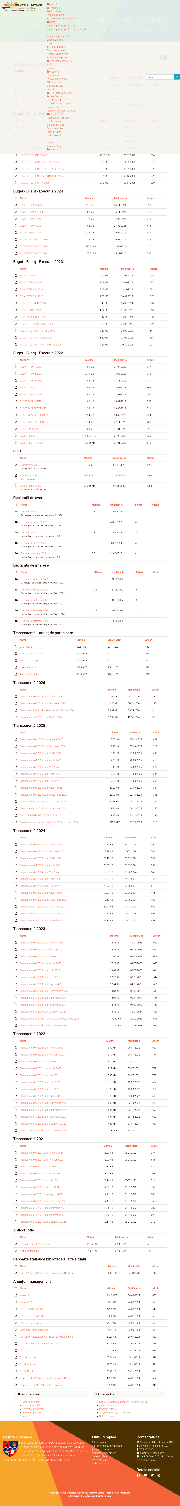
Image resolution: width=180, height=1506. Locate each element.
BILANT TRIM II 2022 (31, 373)
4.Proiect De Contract (31, 653)
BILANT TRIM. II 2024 (31, 205)
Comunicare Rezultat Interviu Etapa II (39, 1343)
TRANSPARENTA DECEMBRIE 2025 (38, 815)
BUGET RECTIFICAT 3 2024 (34, 253)
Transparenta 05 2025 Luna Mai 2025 (39, 767)
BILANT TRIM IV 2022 (31, 387)
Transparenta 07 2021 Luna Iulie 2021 (39, 1187)
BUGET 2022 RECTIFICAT (33, 408)
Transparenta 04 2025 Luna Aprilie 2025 (40, 760)
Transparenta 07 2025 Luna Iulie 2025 (39, 781)
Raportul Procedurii (30, 674)
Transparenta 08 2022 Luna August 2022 (41, 1096)
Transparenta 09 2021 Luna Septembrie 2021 (43, 1201)
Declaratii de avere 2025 (33, 553)
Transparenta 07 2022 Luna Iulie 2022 (39, 1089)
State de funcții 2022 (30, 485)
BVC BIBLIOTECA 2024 (32, 1323)
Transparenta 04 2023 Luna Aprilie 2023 (40, 963)
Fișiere (138, 504)
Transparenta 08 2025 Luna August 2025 (41, 787)
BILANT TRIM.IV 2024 (31, 225)
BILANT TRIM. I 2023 (31, 275)
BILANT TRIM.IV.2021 (31, 394)
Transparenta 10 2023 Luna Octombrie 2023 (43, 998)
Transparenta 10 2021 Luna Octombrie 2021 (43, 1208)
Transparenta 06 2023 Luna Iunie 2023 (40, 970)
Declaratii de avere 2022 (33, 522)
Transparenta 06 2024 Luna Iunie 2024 (40, 879)
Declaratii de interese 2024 (34, 610)
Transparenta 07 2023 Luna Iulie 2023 (39, 977)
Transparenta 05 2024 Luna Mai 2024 (39, 872)
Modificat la (120, 198)
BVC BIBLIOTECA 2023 (32, 1316)
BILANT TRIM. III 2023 (31, 289)
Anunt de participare (30, 660)
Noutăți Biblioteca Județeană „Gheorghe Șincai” (123, 1402)
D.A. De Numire (28, 1357)
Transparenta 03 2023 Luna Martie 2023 (41, 956)
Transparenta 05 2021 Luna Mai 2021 (39, 1180)
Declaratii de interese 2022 (34, 589)
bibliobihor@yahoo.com (152, 1453)
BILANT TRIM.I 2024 (30, 219)
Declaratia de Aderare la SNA (35, 1244)
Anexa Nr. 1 (26, 1295)
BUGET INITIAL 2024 (31, 232)
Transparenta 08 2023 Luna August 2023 (41, 984)
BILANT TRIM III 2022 (31, 380)
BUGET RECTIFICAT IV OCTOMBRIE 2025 (42, 176)
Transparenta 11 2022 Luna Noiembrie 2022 (43, 1116)
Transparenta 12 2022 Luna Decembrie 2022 (43, 1123)
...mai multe (27, 1416)
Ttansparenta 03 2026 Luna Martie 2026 (41, 717)
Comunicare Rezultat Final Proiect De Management (46, 1336)
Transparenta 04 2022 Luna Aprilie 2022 (40, 1068)
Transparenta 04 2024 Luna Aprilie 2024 (40, 865)
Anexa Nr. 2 (26, 1302)
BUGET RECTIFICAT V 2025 (35, 182)
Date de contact (31, 1402)
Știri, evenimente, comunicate (114, 1412)
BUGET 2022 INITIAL (31, 401)
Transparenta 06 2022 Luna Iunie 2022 (40, 1082)
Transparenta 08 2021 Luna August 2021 (41, 1194)
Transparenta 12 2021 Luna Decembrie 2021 (43, 1221)
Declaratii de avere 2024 (33, 543)
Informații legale (100, 1460)
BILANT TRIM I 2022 (30, 366)
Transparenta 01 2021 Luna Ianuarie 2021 (41, 1152)
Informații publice (32, 1412)
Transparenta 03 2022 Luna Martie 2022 (41, 1061)
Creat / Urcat (114, 640)
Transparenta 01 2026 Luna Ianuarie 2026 (41, 696)
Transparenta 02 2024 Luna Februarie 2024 (42, 851)
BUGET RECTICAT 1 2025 (34, 155)
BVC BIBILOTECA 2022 (32, 1309)
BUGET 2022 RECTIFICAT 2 (34, 422)
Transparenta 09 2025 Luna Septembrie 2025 (43, 794)
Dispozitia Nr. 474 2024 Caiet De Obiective (41, 1385)
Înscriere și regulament (104, 1453)
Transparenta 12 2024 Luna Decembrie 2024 (43, 920)
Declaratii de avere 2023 (33, 532)
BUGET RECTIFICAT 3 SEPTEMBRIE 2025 (42, 169)
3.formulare (26, 646)
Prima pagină (99, 1442)
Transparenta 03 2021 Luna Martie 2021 (41, 1166)
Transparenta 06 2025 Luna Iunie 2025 (40, 774)
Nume (23, 198)
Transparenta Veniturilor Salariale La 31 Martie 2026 (47, 710)
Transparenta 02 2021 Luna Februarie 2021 (42, 1159)
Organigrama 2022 (29, 465)
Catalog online (99, 1456)
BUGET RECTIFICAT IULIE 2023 (36, 337)
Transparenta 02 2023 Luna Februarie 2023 (42, 949)
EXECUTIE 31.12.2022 (31, 443)
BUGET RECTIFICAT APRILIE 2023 (37, 330)
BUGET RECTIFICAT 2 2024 (34, 246)
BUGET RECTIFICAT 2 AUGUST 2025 (40, 162)
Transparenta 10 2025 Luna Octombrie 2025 (43, 801)
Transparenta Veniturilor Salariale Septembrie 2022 (46, 1130)
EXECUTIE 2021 (28, 436)
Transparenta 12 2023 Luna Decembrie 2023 (43, 1011)
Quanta (99, 1496)
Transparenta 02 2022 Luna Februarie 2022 (42, 1054)
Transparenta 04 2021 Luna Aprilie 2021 (40, 1173)
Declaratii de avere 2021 (33, 511)
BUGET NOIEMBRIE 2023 (33, 317)
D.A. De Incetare (28, 1350)
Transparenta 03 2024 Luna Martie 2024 (41, 858)
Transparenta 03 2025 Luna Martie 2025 (41, 753)
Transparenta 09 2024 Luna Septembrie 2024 (43, 899)
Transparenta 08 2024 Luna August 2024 (41, 892)
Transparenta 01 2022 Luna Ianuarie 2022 (41, 1047)
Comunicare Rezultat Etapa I (35, 1330)
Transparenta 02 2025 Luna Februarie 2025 (42, 746)
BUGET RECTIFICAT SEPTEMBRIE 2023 (40, 344)
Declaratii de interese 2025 (34, 621)
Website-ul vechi (100, 1463)
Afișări (150, 198)
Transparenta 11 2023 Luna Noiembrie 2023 (43, 1005)
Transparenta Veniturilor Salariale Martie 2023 (43, 1025)
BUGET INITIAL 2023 (31, 310)
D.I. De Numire (27, 1371)
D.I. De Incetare (28, 1364)
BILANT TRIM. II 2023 (31, 282)
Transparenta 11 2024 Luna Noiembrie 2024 (43, 913)
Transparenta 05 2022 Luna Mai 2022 (39, 1075)
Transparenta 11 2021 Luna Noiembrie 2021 (43, 1215)
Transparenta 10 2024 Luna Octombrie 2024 (43, 906)
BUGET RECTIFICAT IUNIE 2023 (36, 324)
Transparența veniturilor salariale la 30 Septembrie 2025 (49, 822)
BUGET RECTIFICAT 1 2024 (34, 239)
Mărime (89, 198)
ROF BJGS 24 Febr (29, 475)
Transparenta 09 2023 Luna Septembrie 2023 (43, 991)
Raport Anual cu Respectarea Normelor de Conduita (47, 1273)
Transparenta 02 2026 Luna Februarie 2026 (42, 703)
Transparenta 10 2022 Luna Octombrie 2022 (43, 1110)
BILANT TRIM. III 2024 (31, 212)
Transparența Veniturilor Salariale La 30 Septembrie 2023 (49, 1018)
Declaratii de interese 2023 (34, 600)
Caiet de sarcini (28, 667)
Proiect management (33, 1409)
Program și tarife (31, 1405)
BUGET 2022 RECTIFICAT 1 (34, 415)
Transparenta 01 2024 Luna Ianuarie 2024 (41, 844)
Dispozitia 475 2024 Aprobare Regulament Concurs (46, 1378)
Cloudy (107, 1496)
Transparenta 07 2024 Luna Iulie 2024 (39, 886)
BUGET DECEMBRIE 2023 (33, 303)
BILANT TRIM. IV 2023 (31, 296)
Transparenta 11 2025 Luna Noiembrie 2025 (43, 808)
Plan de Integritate (29, 1251)
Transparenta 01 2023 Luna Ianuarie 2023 (41, 942)
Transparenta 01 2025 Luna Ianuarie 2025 (41, 739)
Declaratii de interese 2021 (34, 579)
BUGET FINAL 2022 (30, 429)
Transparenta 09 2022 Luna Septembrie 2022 (43, 1103)
